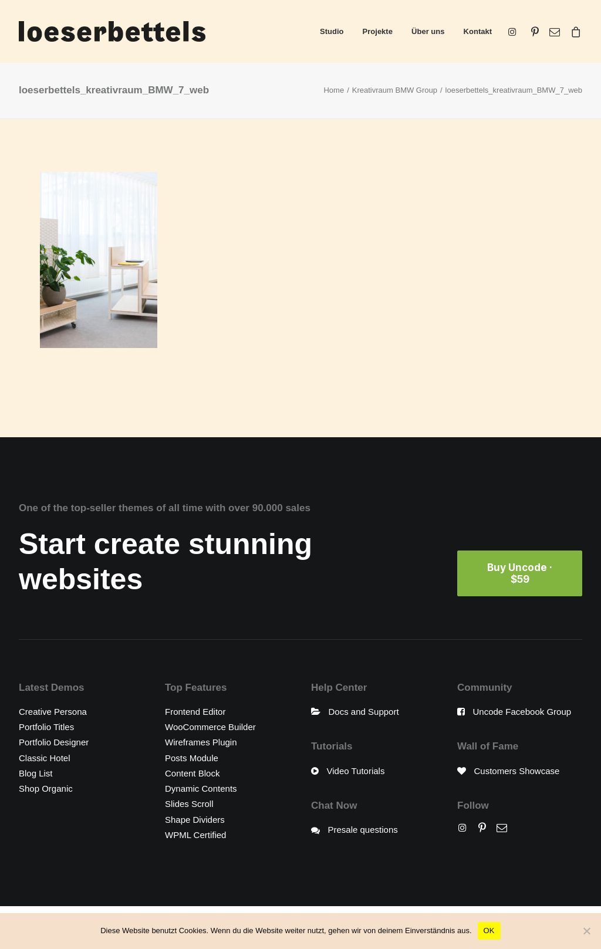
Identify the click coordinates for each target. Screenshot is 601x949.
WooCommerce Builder (210, 727)
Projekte (378, 31)
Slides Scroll (189, 804)
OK (489, 930)
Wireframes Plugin (201, 742)
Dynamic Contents (201, 788)
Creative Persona (53, 712)
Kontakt (478, 31)
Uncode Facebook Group (522, 712)
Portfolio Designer (54, 742)
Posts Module (191, 758)
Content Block (192, 773)
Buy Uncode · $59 (521, 573)
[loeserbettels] (112, 31)
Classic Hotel (44, 758)
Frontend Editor (195, 712)
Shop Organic (46, 788)
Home (333, 90)
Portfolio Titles (46, 727)
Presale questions (363, 830)
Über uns (427, 31)
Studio (331, 31)
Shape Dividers (195, 820)
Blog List (36, 773)
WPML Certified (195, 835)
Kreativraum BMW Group (394, 90)
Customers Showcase (517, 771)
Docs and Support (364, 712)
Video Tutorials (356, 771)
